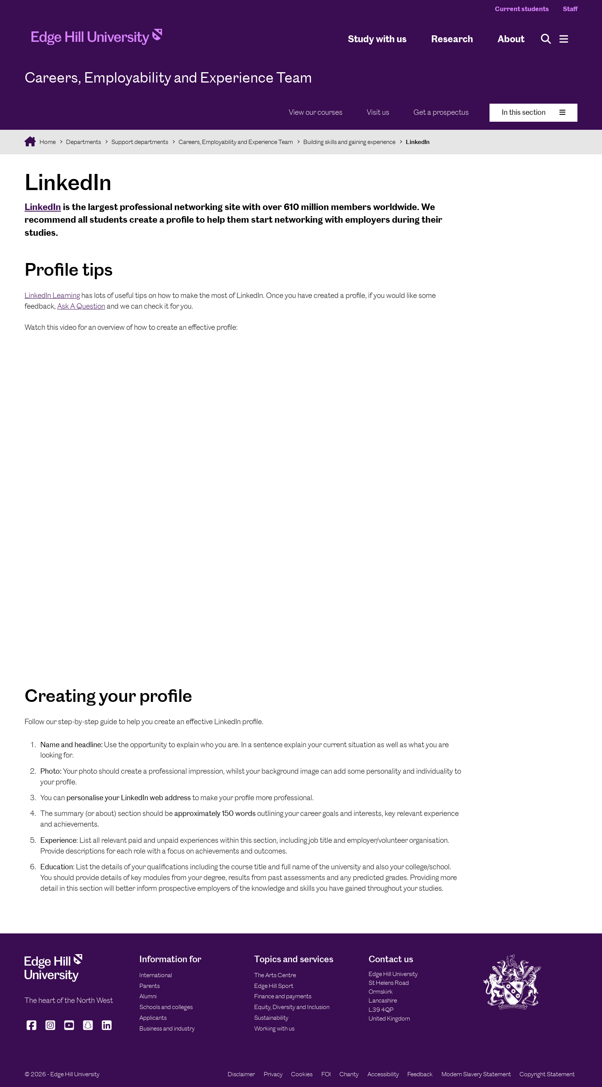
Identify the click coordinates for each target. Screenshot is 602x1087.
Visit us (378, 112)
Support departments (139, 142)
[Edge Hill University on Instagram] (50, 1029)
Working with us (274, 1028)
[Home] (96, 39)
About (511, 38)
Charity (349, 1074)
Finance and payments (282, 996)
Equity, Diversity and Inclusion (291, 1007)
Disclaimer (241, 1074)
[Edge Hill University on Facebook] (32, 1029)
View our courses (315, 112)
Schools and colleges (166, 1007)
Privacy (273, 1074)
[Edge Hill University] (53, 979)
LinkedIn (418, 142)
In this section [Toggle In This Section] (534, 112)
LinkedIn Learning (52, 295)
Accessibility (383, 1074)
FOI (326, 1074)
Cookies (302, 1074)
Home (47, 142)
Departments (83, 142)
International (155, 975)
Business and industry (167, 1028)
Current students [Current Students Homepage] (522, 9)
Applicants (153, 1017)
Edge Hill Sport (273, 985)
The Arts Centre (275, 975)
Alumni (148, 996)
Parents (149, 985)
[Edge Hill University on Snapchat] (88, 1029)
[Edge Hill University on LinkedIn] (107, 1029)
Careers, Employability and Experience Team (236, 142)
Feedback (420, 1074)
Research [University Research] (452, 38)
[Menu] (564, 39)
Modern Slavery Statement (476, 1074)
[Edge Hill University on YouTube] (69, 1029)
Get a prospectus (441, 112)
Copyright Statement (547, 1074)
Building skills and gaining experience (349, 142)
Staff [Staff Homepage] (570, 9)
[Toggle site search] (546, 39)
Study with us (377, 38)
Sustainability (271, 1017)
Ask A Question (81, 306)
